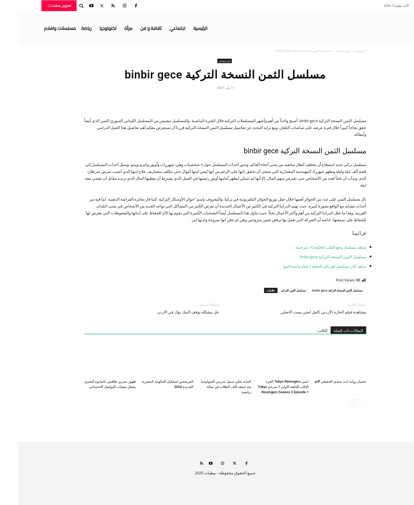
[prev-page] (343, 402)
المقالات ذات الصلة (330, 330)
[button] (63, 6)
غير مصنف (325, 50)
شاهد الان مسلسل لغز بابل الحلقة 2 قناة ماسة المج (306, 266)
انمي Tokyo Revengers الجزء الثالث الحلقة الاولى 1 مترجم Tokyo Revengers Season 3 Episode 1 (265, 386)
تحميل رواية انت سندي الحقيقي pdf (322, 381)
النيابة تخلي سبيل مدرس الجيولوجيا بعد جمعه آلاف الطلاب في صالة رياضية (208, 386)
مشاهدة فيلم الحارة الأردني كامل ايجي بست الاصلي (305, 312)
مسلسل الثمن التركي (275, 290)
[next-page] (334, 402)
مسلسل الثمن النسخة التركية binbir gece (314, 257)
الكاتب (304, 330)
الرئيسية (342, 50)
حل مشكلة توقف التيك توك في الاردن (170, 312)
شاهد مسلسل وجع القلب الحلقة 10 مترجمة (312, 247)
